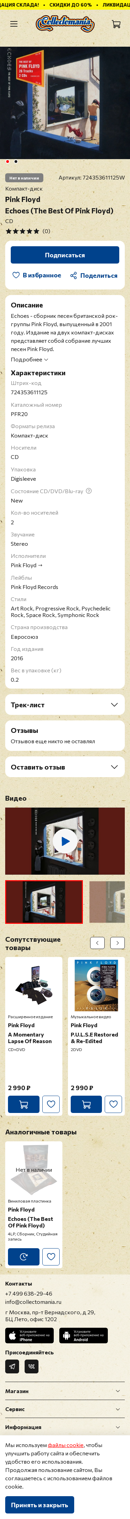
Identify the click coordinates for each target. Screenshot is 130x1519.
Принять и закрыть (39, 1505)
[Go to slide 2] (16, 161)
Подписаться (65, 255)
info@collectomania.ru (33, 1301)
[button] (44, 902)
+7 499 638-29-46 (28, 1293)
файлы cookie (66, 1445)
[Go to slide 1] (7, 161)
